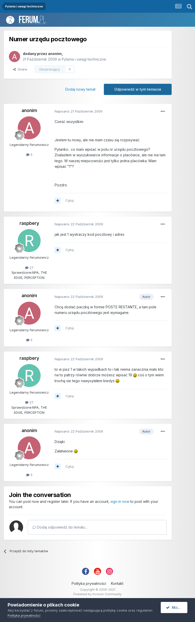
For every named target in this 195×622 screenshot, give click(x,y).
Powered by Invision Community (97, 594)
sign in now (119, 501)
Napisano (78, 111)
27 (29, 268)
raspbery (29, 223)
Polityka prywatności (89, 583)
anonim (55, 53)
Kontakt (117, 583)
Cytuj (70, 200)
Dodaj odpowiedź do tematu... (59, 527)
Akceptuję (176, 607)
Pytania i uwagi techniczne (84, 59)
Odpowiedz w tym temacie (137, 89)
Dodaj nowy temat (80, 89)
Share (20, 69)
